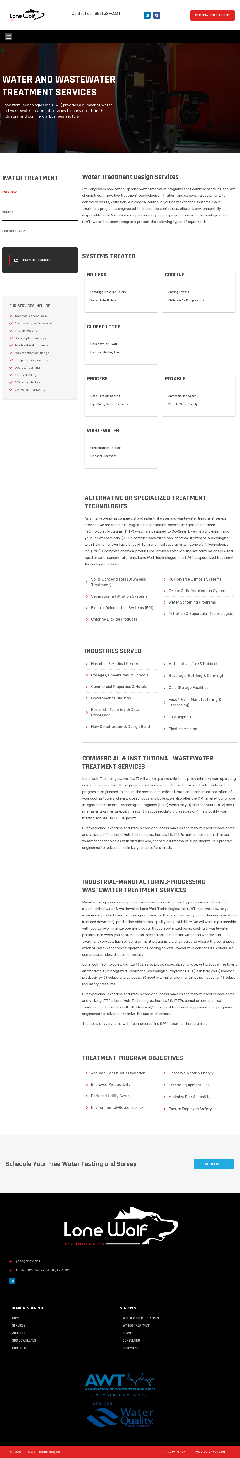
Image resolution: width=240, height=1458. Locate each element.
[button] (8, 36)
